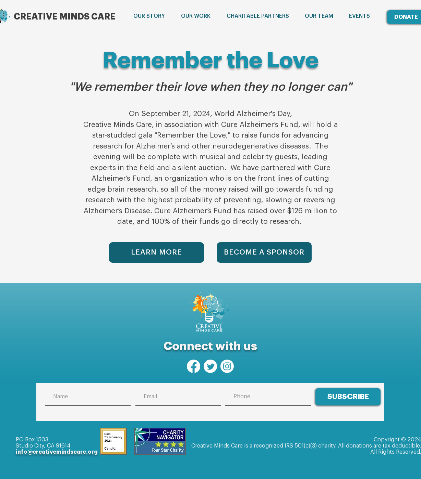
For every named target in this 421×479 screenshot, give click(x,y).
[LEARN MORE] (156, 252)
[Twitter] (210, 366)
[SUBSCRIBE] (348, 396)
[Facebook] (193, 366)
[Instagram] (227, 366)
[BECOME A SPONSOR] (264, 252)
